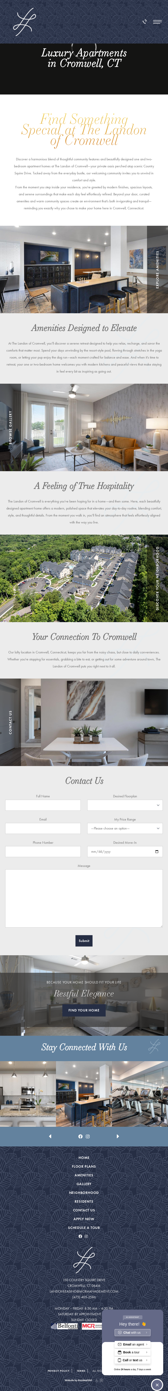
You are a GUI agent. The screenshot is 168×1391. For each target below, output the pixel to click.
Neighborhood (84, 1193)
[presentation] (50, 1123)
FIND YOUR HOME (83, 1010)
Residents (84, 1201)
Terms (81, 1370)
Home (84, 1158)
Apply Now (84, 1219)
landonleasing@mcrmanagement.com (84, 1291)
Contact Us (84, 1210)
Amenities (84, 1175)
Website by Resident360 (78, 1380)
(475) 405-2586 (84, 1297)
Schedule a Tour (84, 1228)
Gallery (84, 1184)
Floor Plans (84, 1166)
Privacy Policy (59, 1370)
